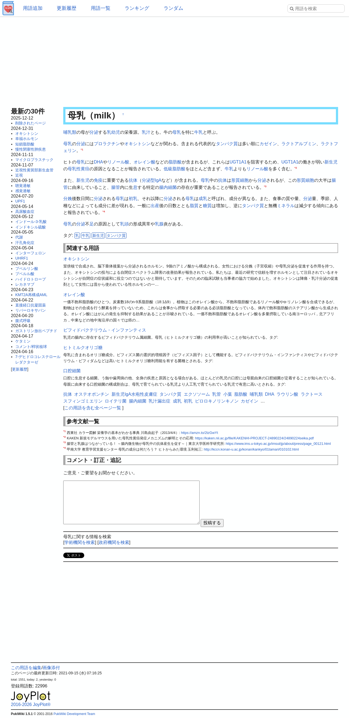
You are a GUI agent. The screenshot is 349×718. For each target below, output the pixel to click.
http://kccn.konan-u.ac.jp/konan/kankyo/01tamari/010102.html (251, 449)
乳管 (216, 394)
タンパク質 (227, 143)
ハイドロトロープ (30, 279)
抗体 (133, 180)
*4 (104, 211)
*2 (295, 167)
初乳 (133, 198)
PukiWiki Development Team (74, 714)
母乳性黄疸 (78, 168)
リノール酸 (118, 162)
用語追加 (33, 8)
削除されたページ (30, 123)
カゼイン (268, 143)
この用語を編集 (26, 667)
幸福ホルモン (26, 138)
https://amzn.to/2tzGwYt (199, 433)
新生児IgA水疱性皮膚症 (134, 394)
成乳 (202, 198)
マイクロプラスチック (34, 159)
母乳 (176, 132)
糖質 (207, 205)
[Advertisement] (174, 60)
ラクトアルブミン (298, 143)
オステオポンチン (91, 394)
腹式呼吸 (23, 320)
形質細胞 (240, 180)
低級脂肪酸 (174, 168)
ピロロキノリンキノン (217, 401)
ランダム (173, 8)
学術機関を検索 (79, 542)
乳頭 (124, 224)
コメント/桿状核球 (31, 346)
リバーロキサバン (30, 310)
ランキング (137, 8)
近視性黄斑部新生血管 (34, 170)
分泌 (93, 132)
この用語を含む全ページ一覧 (92, 408)
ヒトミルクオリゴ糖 (83, 347)
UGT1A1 (238, 162)
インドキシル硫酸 (30, 227)
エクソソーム (197, 394)
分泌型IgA (151, 180)
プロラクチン (107, 143)
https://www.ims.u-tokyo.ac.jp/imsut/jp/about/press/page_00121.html (278, 444)
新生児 (331, 162)
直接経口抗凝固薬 (30, 305)
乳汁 (146, 132)
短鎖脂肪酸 (24, 144)
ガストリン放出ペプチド (36, 331)
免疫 (98, 180)
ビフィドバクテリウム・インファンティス (104, 330)
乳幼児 (113, 132)
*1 (82, 149)
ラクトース (312, 394)
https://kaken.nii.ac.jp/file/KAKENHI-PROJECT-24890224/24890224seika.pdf (254, 438)
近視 (19, 175)
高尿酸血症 (24, 211)
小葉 (227, 394)
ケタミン (23, 341)
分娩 (67, 198)
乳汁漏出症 (159, 401)
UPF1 (20, 201)
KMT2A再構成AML (31, 295)
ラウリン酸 (287, 394)
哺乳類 (69, 132)
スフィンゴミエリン (83, 401)
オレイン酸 (144, 162)
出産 (155, 205)
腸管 (115, 187)
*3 (265, 185)
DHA (98, 162)
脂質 (194, 205)
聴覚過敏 (23, 185)
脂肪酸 (175, 162)
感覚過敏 (23, 191)
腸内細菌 (168, 187)
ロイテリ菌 (116, 401)
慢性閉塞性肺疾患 (30, 149)
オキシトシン (26, 133)
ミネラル (285, 205)
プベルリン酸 (26, 268)
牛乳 (198, 132)
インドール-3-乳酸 (31, 221)
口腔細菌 (72, 370)
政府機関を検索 (114, 542)
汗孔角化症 (24, 242)
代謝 (19, 237)
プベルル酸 (24, 274)
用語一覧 (100, 8)
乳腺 (159, 224)
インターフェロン (30, 253)
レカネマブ (24, 284)
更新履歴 (66, 8)
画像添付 (51, 667)
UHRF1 (21, 258)
